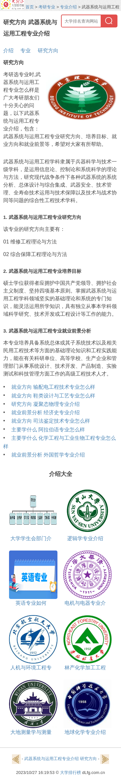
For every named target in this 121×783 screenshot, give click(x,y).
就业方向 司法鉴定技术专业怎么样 (50, 421)
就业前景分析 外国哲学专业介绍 (48, 455)
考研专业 (46, 7)
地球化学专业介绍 (85, 732)
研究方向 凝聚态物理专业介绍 (45, 404)
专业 (25, 50)
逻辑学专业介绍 (85, 538)
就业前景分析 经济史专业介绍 (45, 412)
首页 (29, 7)
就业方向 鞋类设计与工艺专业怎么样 (53, 395)
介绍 (8, 50)
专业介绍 (68, 7)
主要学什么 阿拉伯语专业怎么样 (48, 429)
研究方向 (48, 50)
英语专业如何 (30, 603)
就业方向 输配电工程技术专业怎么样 (53, 387)
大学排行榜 (70, 772)
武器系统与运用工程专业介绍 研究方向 (60, 759)
